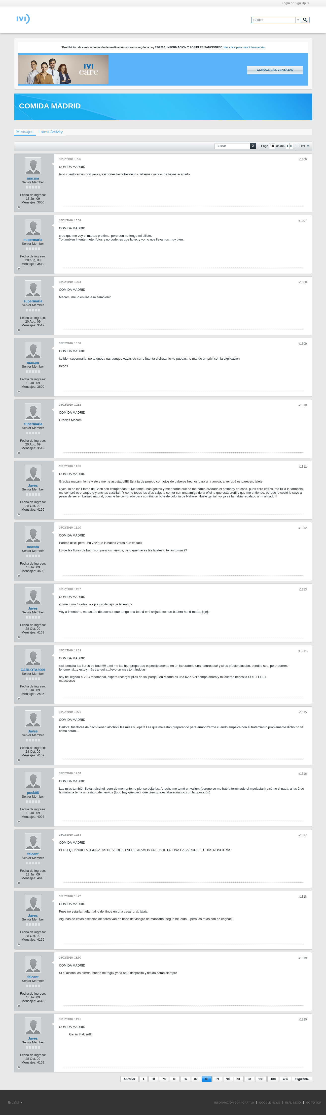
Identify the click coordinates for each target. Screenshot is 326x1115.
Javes (33, 485)
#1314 (302, 651)
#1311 (302, 466)
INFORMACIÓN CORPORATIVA (234, 1102)
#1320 (302, 1019)
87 (196, 1079)
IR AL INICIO (293, 1102)
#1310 (302, 405)
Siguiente (302, 1079)
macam (33, 178)
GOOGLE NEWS (269, 1102)
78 (164, 1079)
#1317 (302, 835)
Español (15, 1102)
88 (206, 1079)
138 (260, 1079)
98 (249, 1079)
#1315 (302, 712)
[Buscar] (276, 20)
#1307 (302, 221)
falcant (32, 854)
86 (185, 1079)
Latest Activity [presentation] (50, 132)
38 (153, 1079)
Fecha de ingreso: (33, 195)
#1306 (302, 159)
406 (285, 1079)
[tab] (25, 132)
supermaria (33, 240)
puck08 (33, 793)
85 (174, 1079)
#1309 (302, 343)
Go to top (313, 1102)
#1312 (302, 528)
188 (273, 1079)
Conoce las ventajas (275, 70)
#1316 (302, 774)
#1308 (302, 282)
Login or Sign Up (295, 3)
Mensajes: (29, 202)
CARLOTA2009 (33, 670)
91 (238, 1079)
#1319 (302, 958)
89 (217, 1079)
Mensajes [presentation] (24, 132)
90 (228, 1079)
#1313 (302, 589)
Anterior (129, 1079)
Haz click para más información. (244, 47)
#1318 (302, 896)
